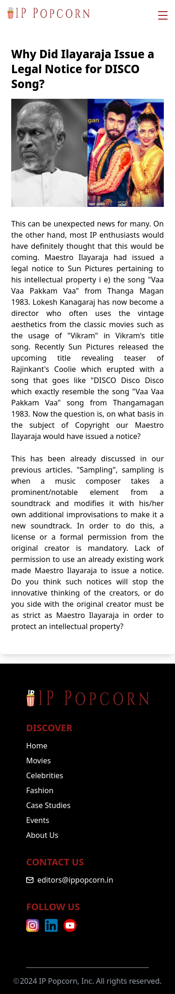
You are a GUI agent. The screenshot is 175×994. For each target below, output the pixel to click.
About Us (42, 835)
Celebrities (44, 775)
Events (37, 820)
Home (37, 745)
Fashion (40, 790)
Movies (38, 760)
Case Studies (48, 805)
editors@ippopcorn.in (75, 880)
